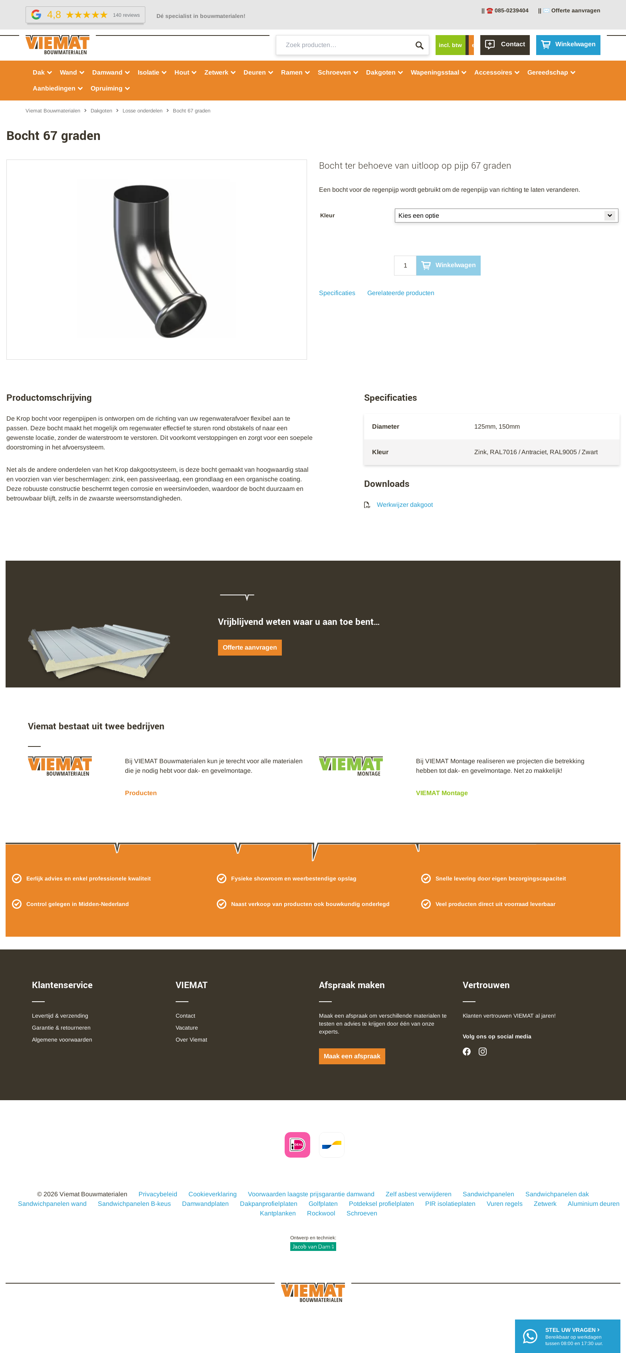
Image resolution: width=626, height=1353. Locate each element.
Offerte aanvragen (250, 647)
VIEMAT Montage (442, 793)
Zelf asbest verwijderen (419, 1194)
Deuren (259, 72)
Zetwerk (220, 72)
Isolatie (152, 72)
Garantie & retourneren (61, 1027)
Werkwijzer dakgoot (398, 504)
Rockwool (321, 1213)
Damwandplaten (205, 1203)
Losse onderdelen (142, 111)
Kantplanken (278, 1213)
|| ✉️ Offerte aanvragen (569, 10)
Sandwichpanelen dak (557, 1194)
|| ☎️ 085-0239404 (505, 10)
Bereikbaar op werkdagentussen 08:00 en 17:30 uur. (574, 1336)
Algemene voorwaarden (62, 1039)
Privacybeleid (158, 1194)
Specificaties (337, 293)
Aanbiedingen (58, 88)
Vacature (187, 1027)
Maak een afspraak (352, 1056)
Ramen (296, 72)
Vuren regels (505, 1203)
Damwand (111, 72)
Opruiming (111, 88)
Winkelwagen (448, 265)
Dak (43, 72)
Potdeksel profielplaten (381, 1203)
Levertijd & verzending (60, 1015)
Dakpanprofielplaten (268, 1203)
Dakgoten (385, 72)
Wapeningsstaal (439, 72)
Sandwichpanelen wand (52, 1203)
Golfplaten (323, 1203)
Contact (185, 1015)
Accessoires (497, 72)
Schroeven (338, 72)
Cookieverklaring (212, 1194)
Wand (72, 72)
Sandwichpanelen (488, 1194)
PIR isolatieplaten (450, 1203)
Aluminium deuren (594, 1203)
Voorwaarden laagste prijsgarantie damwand (311, 1194)
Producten (141, 793)
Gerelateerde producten (400, 293)
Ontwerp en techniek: (313, 1243)
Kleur (327, 215)
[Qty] (405, 266)
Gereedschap (551, 72)
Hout (185, 72)
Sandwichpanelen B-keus (134, 1203)
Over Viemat (191, 1039)
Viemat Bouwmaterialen (53, 111)
